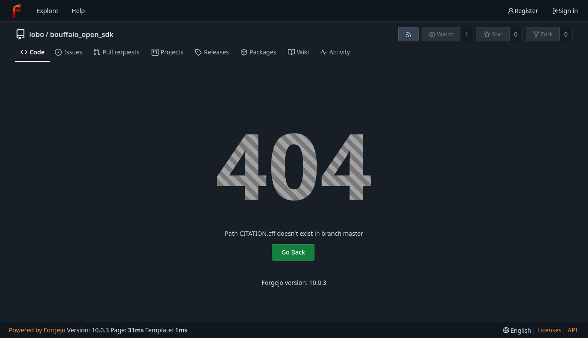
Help (78, 11)
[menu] (517, 330)
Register (522, 11)
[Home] (16, 11)
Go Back (293, 252)
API (572, 330)
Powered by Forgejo (37, 330)
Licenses (549, 330)
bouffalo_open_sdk (82, 34)
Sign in (565, 11)
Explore (47, 11)
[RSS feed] (408, 34)
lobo (36, 34)
